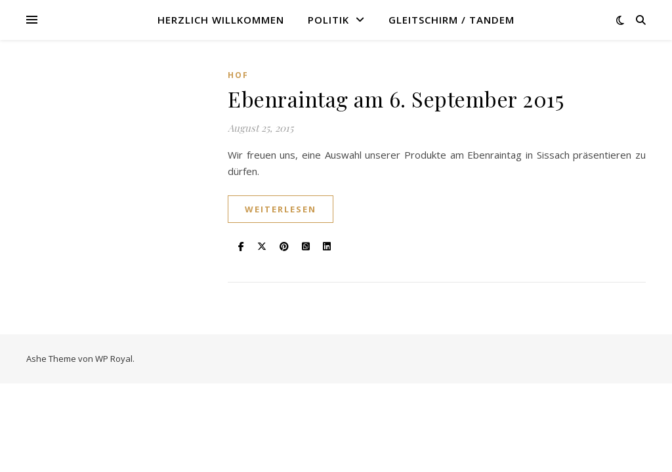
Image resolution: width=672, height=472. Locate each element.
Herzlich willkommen (221, 19)
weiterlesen (280, 209)
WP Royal (114, 358)
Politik (328, 19)
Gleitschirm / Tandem (451, 19)
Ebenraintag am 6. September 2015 (396, 99)
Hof (238, 75)
